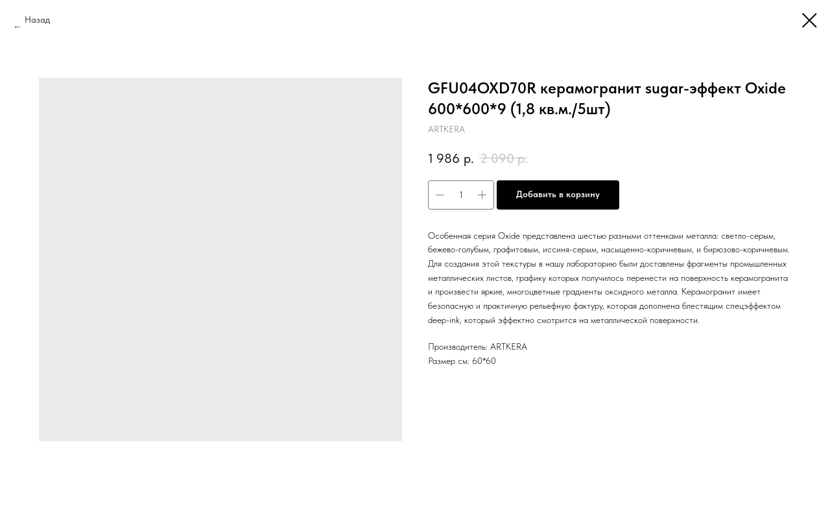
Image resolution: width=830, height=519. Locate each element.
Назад (37, 19)
